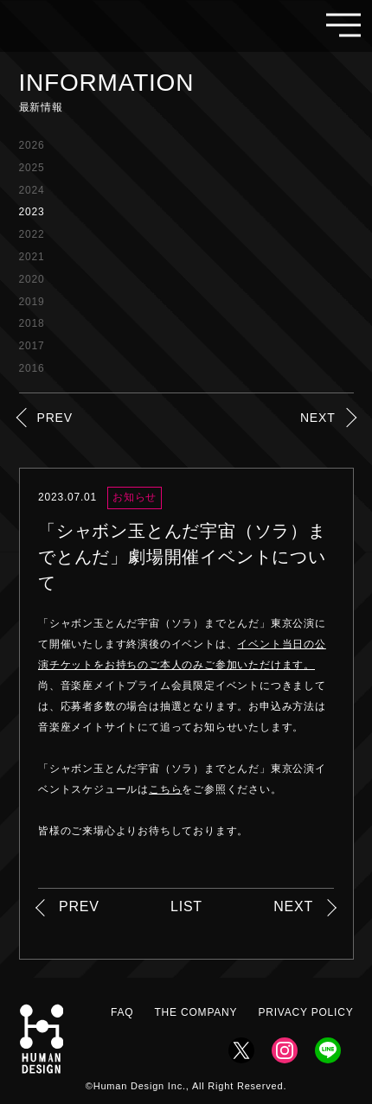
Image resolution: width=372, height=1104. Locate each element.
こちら (165, 789)
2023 (32, 212)
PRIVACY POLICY (305, 1012)
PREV (55, 417)
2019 (32, 302)
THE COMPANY (195, 1012)
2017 (32, 346)
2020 (32, 279)
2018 (32, 323)
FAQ (122, 1012)
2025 (32, 168)
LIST (186, 906)
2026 (32, 145)
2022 (32, 234)
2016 (32, 368)
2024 (32, 190)
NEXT (318, 417)
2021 (32, 257)
